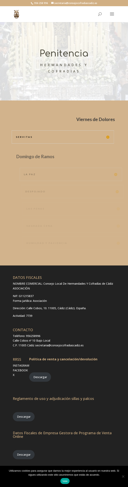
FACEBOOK (20, 370)
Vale (65, 481)
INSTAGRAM (21, 365)
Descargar (40, 377)
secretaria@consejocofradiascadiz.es (59, 345)
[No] (123, 476)
